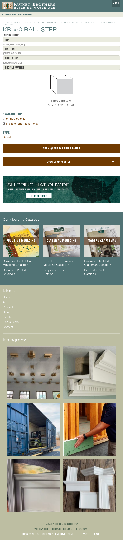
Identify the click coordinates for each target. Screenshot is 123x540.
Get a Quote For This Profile (61, 148)
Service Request (89, 534)
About (7, 302)
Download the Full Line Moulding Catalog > (17, 263)
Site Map (47, 534)
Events (7, 317)
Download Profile (58, 162)
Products (19, 22)
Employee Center (65, 534)
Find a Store (11, 322)
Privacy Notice (31, 534)
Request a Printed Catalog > (14, 272)
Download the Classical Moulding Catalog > (58, 263)
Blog (6, 312)
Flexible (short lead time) (22, 124)
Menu (116, 3)
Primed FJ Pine (15, 119)
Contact (8, 327)
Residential (37, 22)
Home (6, 22)
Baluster (8, 137)
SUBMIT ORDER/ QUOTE (17, 14)
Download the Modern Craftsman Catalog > (98, 263)
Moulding (53, 22)
